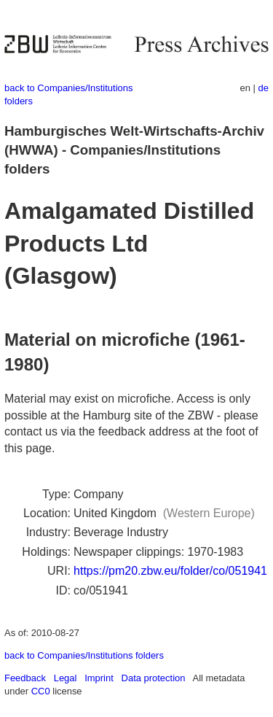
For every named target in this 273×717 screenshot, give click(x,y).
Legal (65, 678)
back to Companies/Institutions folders (84, 655)
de (263, 87)
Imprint (99, 678)
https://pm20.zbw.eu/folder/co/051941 (170, 571)
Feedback (25, 678)
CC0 (40, 691)
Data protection (154, 678)
